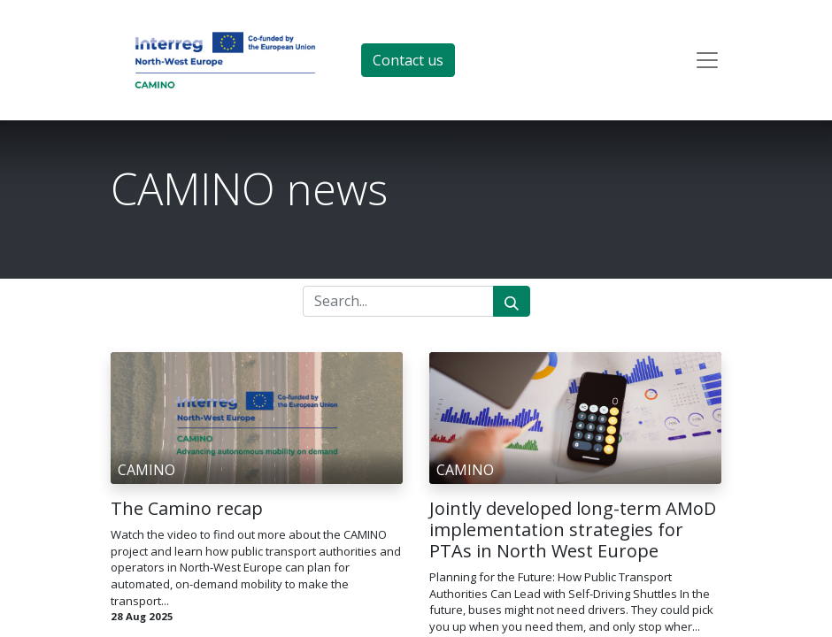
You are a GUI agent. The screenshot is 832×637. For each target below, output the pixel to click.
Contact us (408, 60)
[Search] (511, 301)
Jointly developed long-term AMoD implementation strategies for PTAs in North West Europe (572, 530)
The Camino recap (187, 508)
